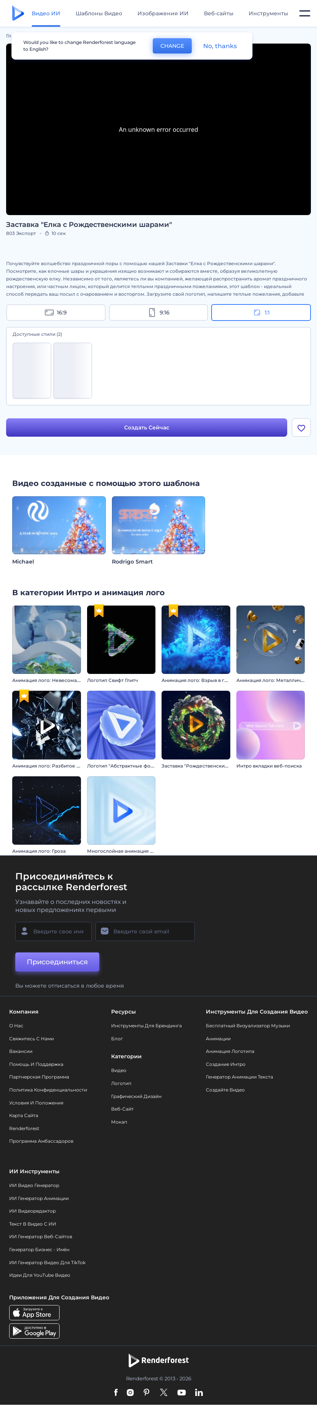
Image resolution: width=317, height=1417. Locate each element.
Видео (118, 1070)
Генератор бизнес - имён (39, 1249)
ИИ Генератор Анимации (39, 1198)
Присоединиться (57, 962)
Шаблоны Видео (99, 13)
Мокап (119, 1122)
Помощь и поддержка (36, 1064)
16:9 (56, 312)
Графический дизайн (136, 1096)
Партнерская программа (39, 1077)
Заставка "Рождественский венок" (203, 766)
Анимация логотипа (230, 1051)
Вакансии (20, 1051)
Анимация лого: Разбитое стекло (52, 766)
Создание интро (226, 1064)
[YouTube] (181, 1393)
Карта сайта (23, 1115)
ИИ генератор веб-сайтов (40, 1236)
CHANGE (172, 45)
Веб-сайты (218, 13)
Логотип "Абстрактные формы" (125, 766)
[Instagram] (130, 1393)
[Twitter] (163, 1393)
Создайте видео (225, 1090)
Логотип (121, 1083)
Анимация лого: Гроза (39, 851)
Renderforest (24, 1128)
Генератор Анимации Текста (239, 1077)
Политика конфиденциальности (48, 1090)
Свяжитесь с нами (31, 1038)
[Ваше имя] (53, 931)
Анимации (218, 1038)
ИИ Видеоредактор (32, 1211)
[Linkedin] (199, 1393)
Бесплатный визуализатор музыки (248, 1025)
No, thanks (220, 46)
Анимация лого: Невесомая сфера (54, 680)
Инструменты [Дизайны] (268, 13)
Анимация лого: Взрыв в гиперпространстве (216, 680)
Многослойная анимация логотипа (129, 851)
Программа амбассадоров (41, 1141)
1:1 (261, 312)
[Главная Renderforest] (18, 13)
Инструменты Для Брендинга (146, 1025)
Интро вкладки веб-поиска (269, 766)
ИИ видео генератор (34, 1185)
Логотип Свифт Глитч (112, 680)
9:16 (158, 312)
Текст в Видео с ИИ (32, 1224)
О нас (16, 1025)
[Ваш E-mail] (145, 931)
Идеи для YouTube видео (39, 1275)
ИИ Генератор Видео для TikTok (47, 1262)
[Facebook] (116, 1393)
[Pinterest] (146, 1393)
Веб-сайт (122, 1109)
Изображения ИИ (163, 13)
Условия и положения (36, 1103)
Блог (117, 1038)
